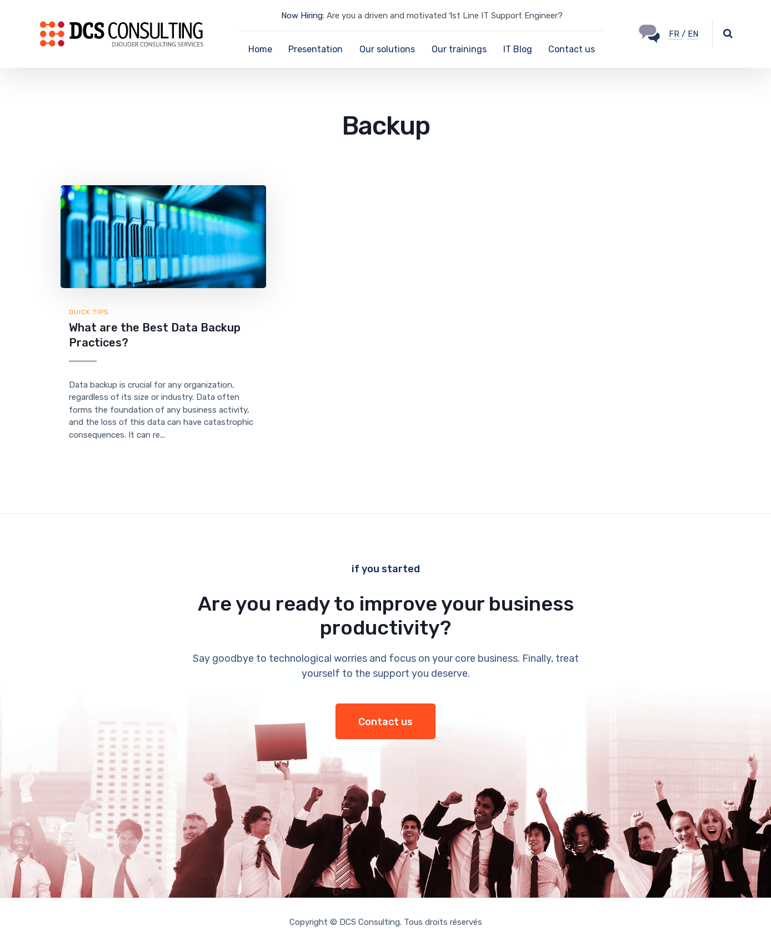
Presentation (315, 49)
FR (675, 34)
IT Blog (517, 49)
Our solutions (387, 49)
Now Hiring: (302, 16)
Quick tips (89, 312)
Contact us (571, 49)
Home (260, 49)
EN (693, 34)
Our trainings (459, 49)
